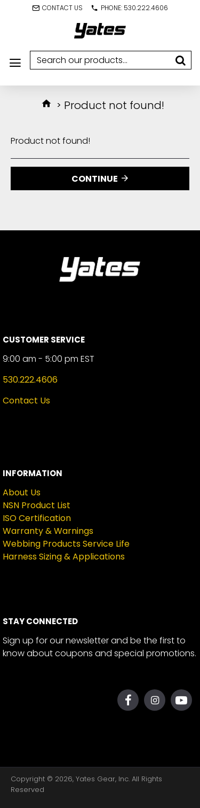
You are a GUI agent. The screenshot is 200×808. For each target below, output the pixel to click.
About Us (22, 492)
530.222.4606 (30, 380)
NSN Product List (36, 505)
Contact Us (26, 400)
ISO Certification (37, 518)
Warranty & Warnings (48, 531)
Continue (94, 179)
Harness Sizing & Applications (64, 556)
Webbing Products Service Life (66, 544)
